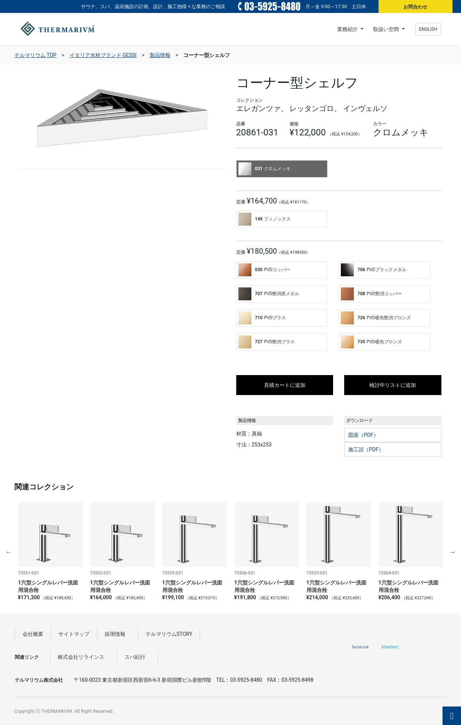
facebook (360, 647)
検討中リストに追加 (392, 385)
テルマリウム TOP (35, 55)
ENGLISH (428, 29)
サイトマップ (73, 634)
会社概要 (33, 634)
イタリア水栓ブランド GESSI (103, 55)
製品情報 (160, 55)
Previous (9, 552)
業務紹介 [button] (348, 29)
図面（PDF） (363, 435)
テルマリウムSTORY (169, 634)
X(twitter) (390, 647)
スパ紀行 (137, 657)
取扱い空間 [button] (386, 29)
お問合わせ (415, 7)
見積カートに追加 (284, 385)
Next (452, 552)
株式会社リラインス (83, 657)
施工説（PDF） (366, 449)
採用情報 (117, 634)
